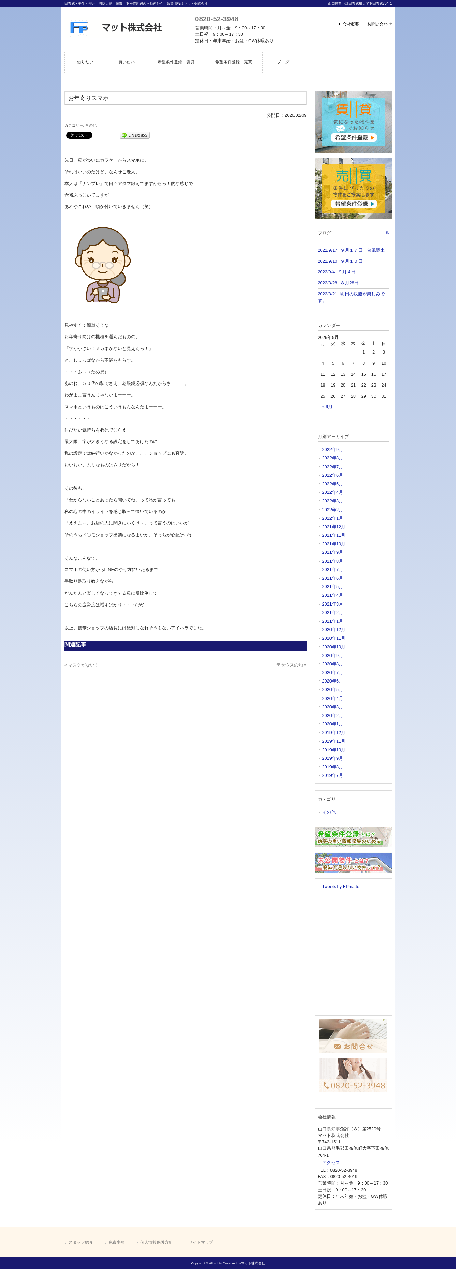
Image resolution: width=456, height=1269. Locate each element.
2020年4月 (332, 698)
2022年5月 (332, 483)
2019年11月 (334, 741)
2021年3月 (332, 604)
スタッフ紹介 (81, 1242)
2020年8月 (332, 664)
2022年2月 (332, 509)
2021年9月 (332, 552)
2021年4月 (332, 595)
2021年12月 (334, 526)
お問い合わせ (379, 24)
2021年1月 (332, 621)
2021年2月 (332, 612)
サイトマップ (201, 1242)
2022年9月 (332, 449)
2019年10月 (334, 749)
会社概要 (351, 24)
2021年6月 (332, 578)
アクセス (331, 1162)
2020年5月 (332, 689)
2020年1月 (332, 723)
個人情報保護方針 (156, 1242)
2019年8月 (332, 766)
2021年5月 (332, 586)
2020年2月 (332, 715)
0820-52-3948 (216, 19)
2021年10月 (334, 543)
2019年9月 (332, 758)
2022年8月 (332, 457)
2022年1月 (332, 518)
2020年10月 (334, 646)
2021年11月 (334, 535)
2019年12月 (334, 732)
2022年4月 (332, 492)
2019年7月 (332, 775)
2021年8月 (332, 561)
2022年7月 (332, 466)
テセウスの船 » (291, 665)
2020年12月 (334, 629)
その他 (91, 125)
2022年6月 (332, 475)
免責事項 (116, 1242)
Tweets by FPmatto (341, 886)
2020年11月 (334, 638)
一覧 (385, 232)
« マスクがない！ (81, 665)
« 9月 (327, 406)
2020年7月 (332, 672)
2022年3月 (332, 500)
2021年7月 (332, 569)
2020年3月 (332, 706)
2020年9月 (332, 655)
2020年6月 (332, 681)
